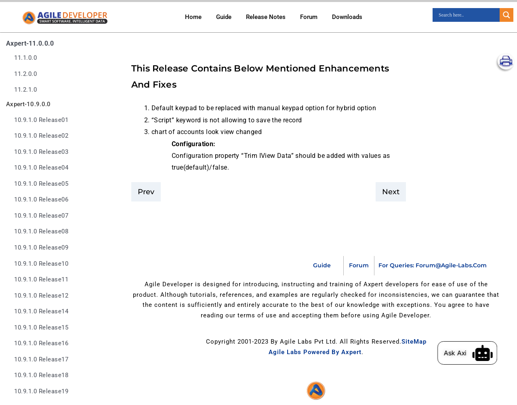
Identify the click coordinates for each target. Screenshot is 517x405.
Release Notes (266, 17)
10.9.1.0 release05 (41, 183)
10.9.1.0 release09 (41, 247)
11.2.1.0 (25, 89)
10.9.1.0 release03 (41, 152)
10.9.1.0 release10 (41, 263)
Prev (146, 191)
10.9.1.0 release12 (41, 295)
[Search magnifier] (506, 15)
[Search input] (468, 15)
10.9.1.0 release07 (41, 215)
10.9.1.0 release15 (41, 327)
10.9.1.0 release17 (41, 359)
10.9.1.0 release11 (41, 279)
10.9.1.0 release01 (41, 120)
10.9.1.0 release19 (41, 391)
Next (390, 191)
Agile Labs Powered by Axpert (315, 352)
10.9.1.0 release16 (41, 343)
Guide (223, 17)
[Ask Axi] (491, 353)
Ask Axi (464, 353)
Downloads (347, 17)
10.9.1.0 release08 (41, 231)
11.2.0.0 (25, 74)
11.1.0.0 (25, 58)
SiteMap (414, 341)
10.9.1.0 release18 (41, 375)
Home (193, 17)
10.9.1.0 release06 (41, 199)
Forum (308, 17)
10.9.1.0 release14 (41, 311)
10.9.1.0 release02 (41, 135)
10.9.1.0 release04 (41, 167)
